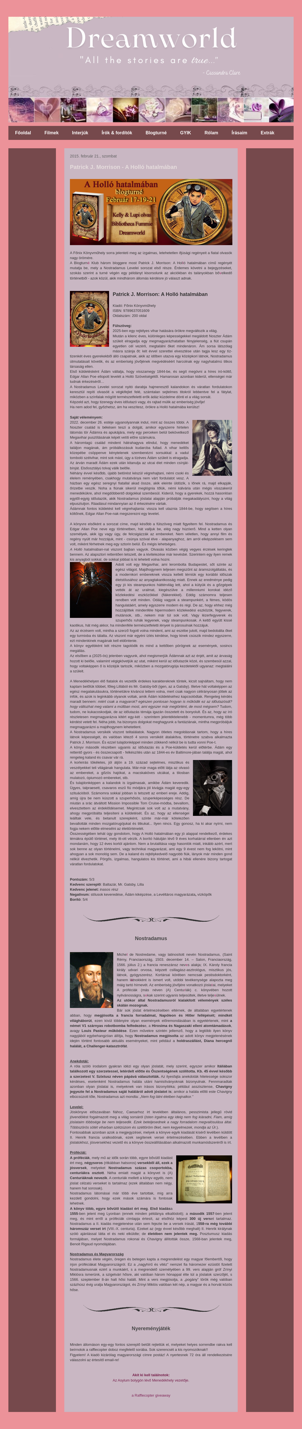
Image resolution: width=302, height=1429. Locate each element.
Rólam (211, 132)
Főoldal (23, 132)
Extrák (267, 132)
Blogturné (156, 132)
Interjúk (80, 132)
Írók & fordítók (117, 132)
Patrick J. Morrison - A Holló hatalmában (123, 167)
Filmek (51, 132)
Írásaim (239, 132)
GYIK (185, 132)
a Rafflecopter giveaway (151, 1395)
